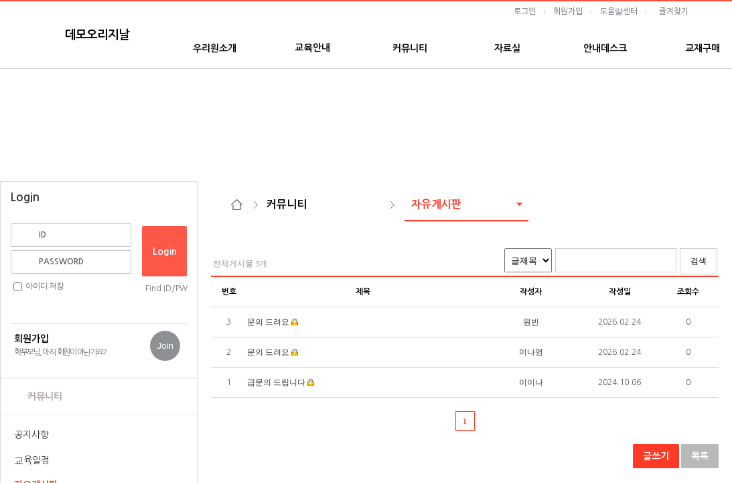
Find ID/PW (166, 288)
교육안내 (312, 47)
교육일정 (32, 460)
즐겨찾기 (673, 11)
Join (165, 346)
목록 (700, 456)
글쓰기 (656, 456)
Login (165, 251)
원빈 (531, 322)
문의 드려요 (268, 322)
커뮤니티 (409, 48)
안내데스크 (605, 48)
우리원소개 (214, 48)
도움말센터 (619, 11)
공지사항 (31, 434)
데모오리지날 (97, 35)
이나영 (531, 352)
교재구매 (702, 48)
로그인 (525, 11)
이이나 (531, 382)
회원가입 (568, 11)
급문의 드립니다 (277, 382)
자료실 (507, 48)
